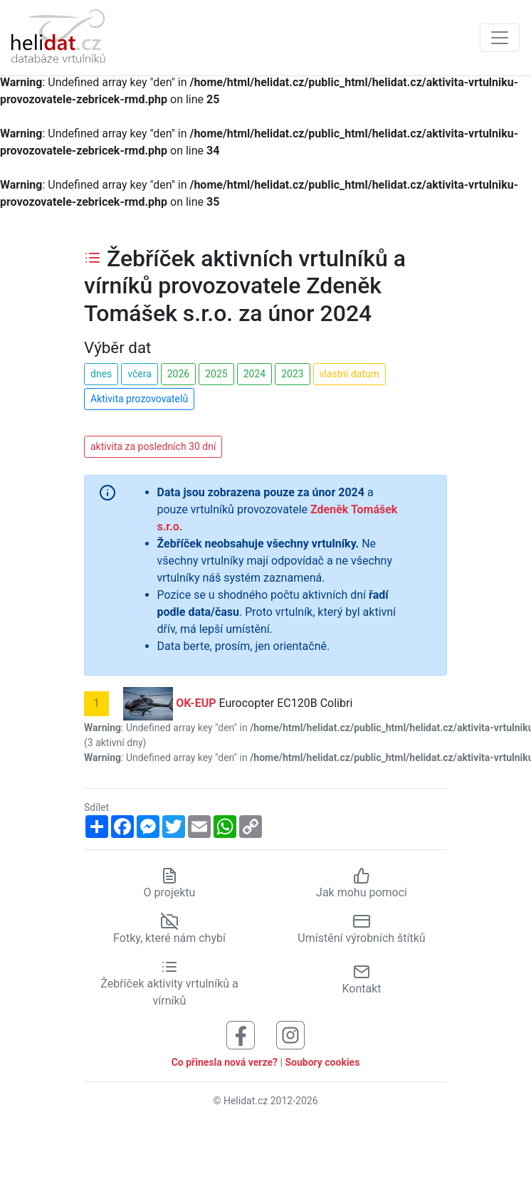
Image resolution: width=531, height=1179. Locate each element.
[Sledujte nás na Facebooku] (240, 1034)
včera (139, 373)
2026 (178, 373)
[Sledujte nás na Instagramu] (290, 1034)
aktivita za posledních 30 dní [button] (153, 446)
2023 (292, 373)
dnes (101, 373)
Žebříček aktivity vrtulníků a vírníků (169, 983)
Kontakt (361, 979)
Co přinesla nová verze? (225, 1062)
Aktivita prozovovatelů (139, 398)
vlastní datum (349, 373)
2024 (254, 373)
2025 (216, 373)
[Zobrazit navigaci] (500, 37)
